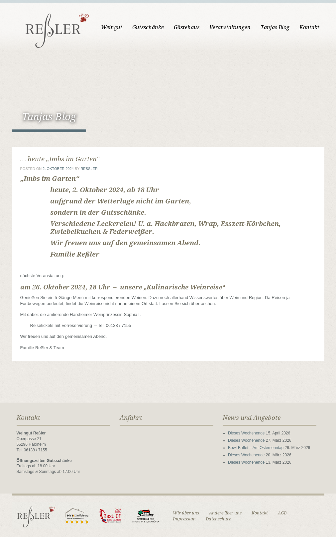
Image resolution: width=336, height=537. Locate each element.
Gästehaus (186, 27)
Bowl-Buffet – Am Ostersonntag (255, 447)
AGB (282, 512)
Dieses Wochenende (246, 433)
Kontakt (309, 27)
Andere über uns (225, 512)
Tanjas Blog (275, 27)
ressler (88, 169)
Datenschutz (218, 518)
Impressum (184, 518)
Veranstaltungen (230, 27)
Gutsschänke (148, 27)
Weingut (111, 27)
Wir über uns (186, 512)
